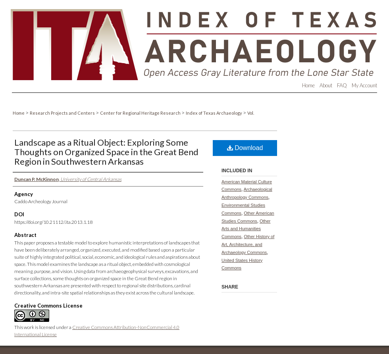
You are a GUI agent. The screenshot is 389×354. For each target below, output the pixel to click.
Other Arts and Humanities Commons (246, 229)
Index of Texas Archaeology (214, 112)
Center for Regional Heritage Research (140, 112)
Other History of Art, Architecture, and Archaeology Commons (247, 244)
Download (245, 147)
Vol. (250, 112)
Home (19, 112)
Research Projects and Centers (63, 112)
